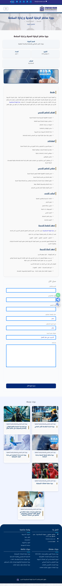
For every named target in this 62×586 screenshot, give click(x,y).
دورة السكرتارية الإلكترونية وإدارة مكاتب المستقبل (17, 565)
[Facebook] (30, 1)
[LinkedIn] (24, 1)
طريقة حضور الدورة (51, 334)
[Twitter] (27, 1)
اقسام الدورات (30, 21)
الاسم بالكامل (52, 286)
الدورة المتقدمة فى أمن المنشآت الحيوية (47, 562)
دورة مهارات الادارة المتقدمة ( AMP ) (20, 562)
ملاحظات (54, 344)
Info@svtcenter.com (40, 1)
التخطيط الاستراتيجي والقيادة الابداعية (20, 559)
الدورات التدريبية (26, 537)
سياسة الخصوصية (25, 548)
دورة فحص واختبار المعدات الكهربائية (48, 559)
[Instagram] (20, 1)
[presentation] (31, 377)
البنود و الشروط (26, 545)
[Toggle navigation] (6, 8)
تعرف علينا (27, 540)
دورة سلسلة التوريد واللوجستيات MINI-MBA (46, 557)
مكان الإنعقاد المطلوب (50, 315)
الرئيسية (39, 21)
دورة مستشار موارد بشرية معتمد (21, 567)
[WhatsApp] (58, 295)
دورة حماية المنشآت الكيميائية (22, 557)
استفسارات (27, 542)
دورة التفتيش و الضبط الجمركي (50, 565)
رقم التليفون (53, 305)
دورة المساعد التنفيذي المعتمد (50, 567)
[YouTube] (17, 1)
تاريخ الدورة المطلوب (51, 325)
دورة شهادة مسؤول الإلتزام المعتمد (48, 570)
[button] (58, 300)
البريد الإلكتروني (52, 296)
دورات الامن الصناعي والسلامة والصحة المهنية (31, 44)
